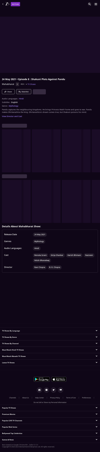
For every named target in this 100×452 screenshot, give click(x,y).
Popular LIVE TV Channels (12, 420)
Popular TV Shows (9, 408)
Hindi (21, 98)
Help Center (39, 398)
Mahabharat (8, 84)
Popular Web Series (9, 427)
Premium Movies (8, 414)
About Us (25, 398)
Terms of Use (71, 398)
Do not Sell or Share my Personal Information (50, 402)
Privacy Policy (55, 398)
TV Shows (31, 84)
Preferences (86, 398)
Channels (12, 398)
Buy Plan (15, 4)
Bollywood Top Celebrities (12, 433)
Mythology (13, 106)
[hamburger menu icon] (96, 4)
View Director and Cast (12, 116)
